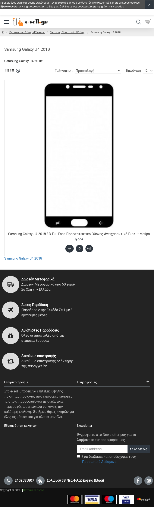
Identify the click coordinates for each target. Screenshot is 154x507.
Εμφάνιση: (133, 71)
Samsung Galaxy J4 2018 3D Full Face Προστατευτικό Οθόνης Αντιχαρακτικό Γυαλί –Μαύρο (79, 234)
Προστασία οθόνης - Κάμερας (27, 32)
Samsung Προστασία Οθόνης (67, 32)
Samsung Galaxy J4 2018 (23, 258)
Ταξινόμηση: (64, 71)
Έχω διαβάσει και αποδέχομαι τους (106, 459)
